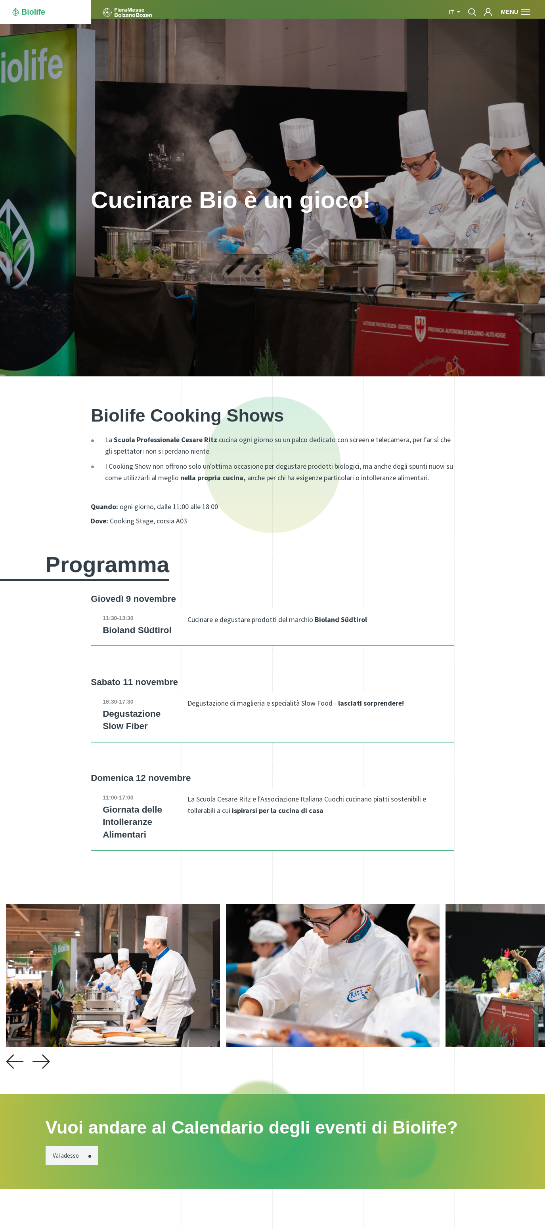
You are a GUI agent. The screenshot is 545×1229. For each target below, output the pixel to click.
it (452, 12)
